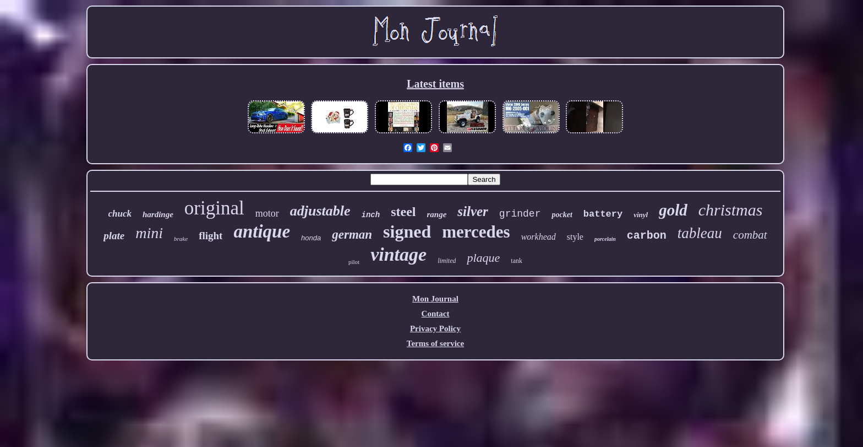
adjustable (320, 211)
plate (113, 235)
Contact (436, 313)
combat (750, 234)
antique (261, 231)
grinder (520, 213)
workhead (538, 236)
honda (311, 238)
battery (602, 214)
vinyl (640, 215)
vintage (398, 254)
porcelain (605, 239)
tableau (700, 233)
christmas (730, 210)
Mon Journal (435, 298)
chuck (120, 213)
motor (267, 213)
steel (403, 211)
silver (472, 211)
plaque (483, 258)
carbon (647, 235)
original (214, 208)
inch (371, 215)
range (436, 214)
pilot (353, 261)
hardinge (158, 214)
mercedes (476, 231)
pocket (561, 215)
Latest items (435, 84)
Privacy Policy (435, 328)
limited (447, 261)
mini (149, 232)
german (352, 234)
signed (407, 231)
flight (210, 235)
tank (516, 261)
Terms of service (435, 343)
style (575, 236)
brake (181, 238)
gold (673, 210)
